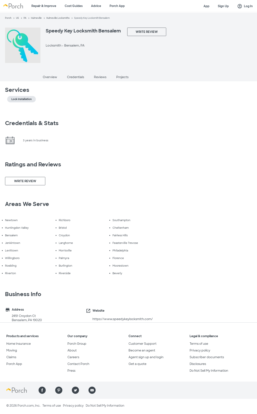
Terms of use (199, 344)
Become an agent (141, 350)
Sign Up (223, 6)
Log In (245, 6)
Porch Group (76, 344)
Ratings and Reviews (33, 164)
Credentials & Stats (32, 123)
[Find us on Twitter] (75, 390)
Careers (73, 357)
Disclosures (198, 364)
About (72, 350)
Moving (11, 350)
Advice (96, 6)
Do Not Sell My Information (209, 371)
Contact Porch (78, 364)
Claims (11, 357)
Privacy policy (200, 350)
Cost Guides (74, 6)
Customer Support (142, 344)
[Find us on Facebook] (42, 390)
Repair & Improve (43, 6)
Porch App (117, 6)
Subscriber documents (207, 357)
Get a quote (137, 364)
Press (71, 371)
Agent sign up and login (145, 357)
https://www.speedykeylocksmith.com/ (122, 319)
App (206, 6)
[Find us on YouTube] (92, 390)
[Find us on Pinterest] (58, 390)
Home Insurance (18, 344)
